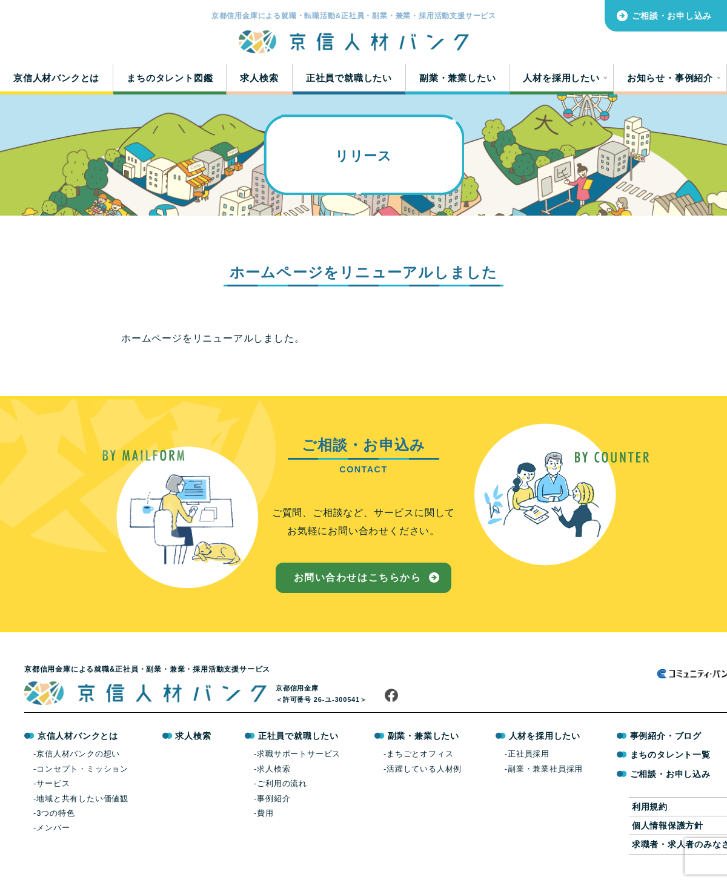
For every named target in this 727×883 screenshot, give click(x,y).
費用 (265, 817)
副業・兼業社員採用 (545, 773)
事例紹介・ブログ (665, 741)
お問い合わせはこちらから (357, 582)
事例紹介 (273, 802)
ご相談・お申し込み (672, 16)
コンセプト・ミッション (82, 773)
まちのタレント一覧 (669, 759)
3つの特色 (55, 817)
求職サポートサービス (298, 758)
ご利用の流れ (282, 788)
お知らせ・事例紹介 (670, 79)
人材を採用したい (561, 79)
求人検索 (259, 79)
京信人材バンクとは (56, 79)
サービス (53, 788)
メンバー (53, 832)
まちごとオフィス (420, 758)
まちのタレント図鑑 (170, 79)
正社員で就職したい (349, 79)
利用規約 (650, 811)
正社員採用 (528, 758)
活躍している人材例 (424, 773)
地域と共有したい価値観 (82, 802)
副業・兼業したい (457, 79)
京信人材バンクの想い (78, 758)
